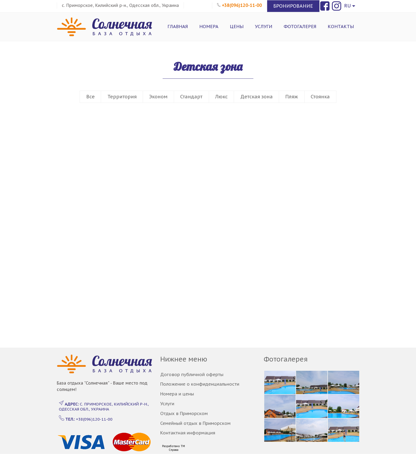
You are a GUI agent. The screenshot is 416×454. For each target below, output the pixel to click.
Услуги (263, 26)
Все (90, 97)
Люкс (221, 97)
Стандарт (191, 97)
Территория (122, 97)
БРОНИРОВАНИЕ (293, 6)
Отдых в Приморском (184, 413)
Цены (237, 26)
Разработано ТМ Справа (173, 448)
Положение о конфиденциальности (199, 384)
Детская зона (256, 97)
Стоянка (320, 97)
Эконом (158, 97)
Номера (208, 26)
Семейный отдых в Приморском (195, 423)
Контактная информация (187, 433)
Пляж (291, 97)
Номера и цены (177, 394)
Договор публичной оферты (191, 374)
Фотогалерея (300, 26)
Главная (177, 26)
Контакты (341, 26)
